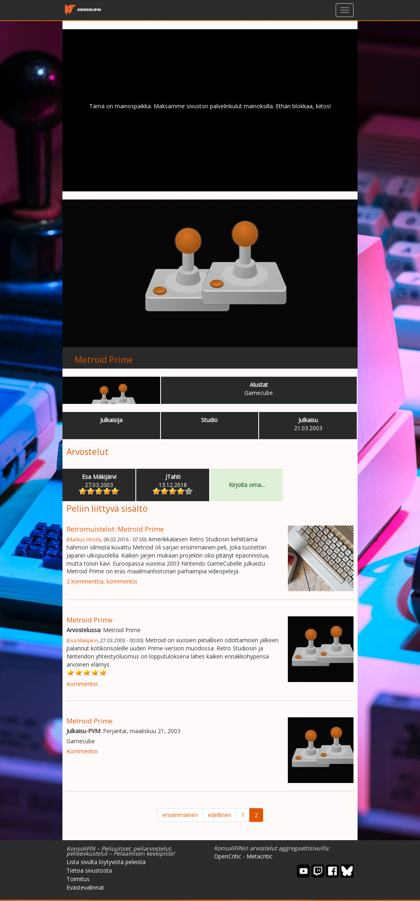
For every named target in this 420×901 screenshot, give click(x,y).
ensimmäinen (180, 815)
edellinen (219, 815)
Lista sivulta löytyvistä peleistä (106, 862)
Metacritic (259, 856)
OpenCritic (227, 856)
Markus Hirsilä (84, 539)
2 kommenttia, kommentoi (101, 581)
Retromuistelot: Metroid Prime (115, 529)
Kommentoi (82, 684)
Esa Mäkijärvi (83, 640)
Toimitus (78, 879)
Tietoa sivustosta (89, 870)
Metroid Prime (104, 359)
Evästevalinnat (85, 887)
